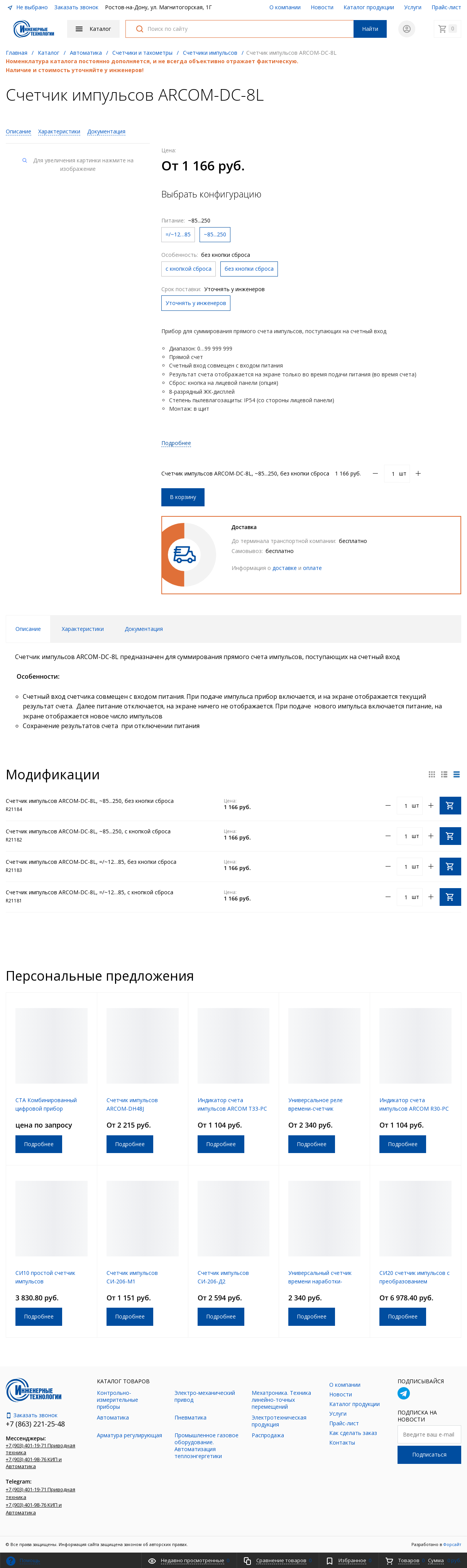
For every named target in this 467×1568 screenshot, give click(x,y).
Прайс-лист (446, 7)
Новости (322, 7)
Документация (106, 131)
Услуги (412, 7)
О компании (285, 7)
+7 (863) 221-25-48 (35, 1423)
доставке (284, 568)
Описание (18, 131)
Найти (370, 28)
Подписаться (429, 1454)
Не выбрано (27, 7)
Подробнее (176, 443)
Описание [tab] (28, 628)
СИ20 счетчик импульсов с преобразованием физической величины (414, 1281)
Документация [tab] (144, 628)
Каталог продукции (368, 7)
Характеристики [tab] (83, 628)
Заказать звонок (76, 7)
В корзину (183, 497)
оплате (312, 568)
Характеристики (59, 131)
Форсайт (452, 1544)
